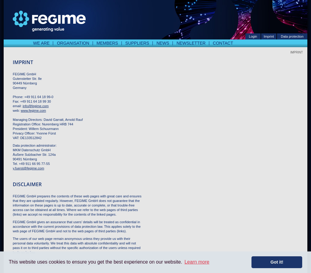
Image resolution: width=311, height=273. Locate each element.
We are (41, 43)
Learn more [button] (196, 261)
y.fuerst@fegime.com (28, 168)
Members (107, 43)
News (162, 43)
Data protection (292, 36)
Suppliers (137, 43)
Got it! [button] (277, 262)
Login (253, 36)
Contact (223, 43)
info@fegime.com (35, 106)
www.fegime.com (33, 110)
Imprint (269, 36)
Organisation (73, 43)
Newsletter (191, 43)
